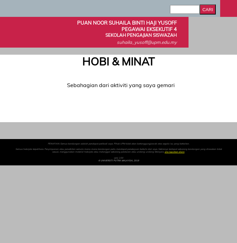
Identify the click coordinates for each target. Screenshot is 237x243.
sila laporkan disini (174, 152)
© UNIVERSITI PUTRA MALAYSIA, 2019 (118, 160)
